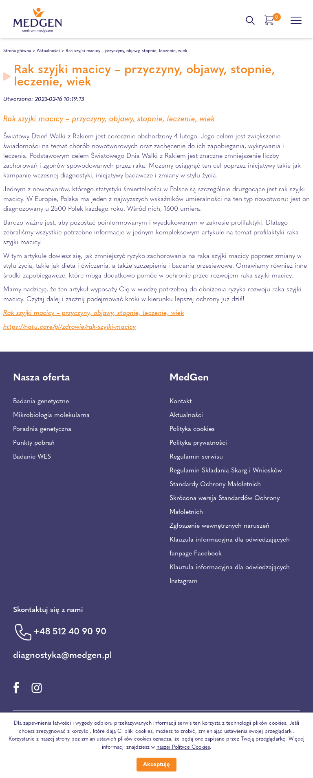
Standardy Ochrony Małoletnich (215, 484)
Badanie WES (32, 457)
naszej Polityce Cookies (183, 747)
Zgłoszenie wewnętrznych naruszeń (219, 526)
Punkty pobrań (34, 443)
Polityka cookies (192, 429)
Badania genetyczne (41, 401)
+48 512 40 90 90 (69, 632)
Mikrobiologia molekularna (51, 415)
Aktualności (48, 51)
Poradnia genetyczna (42, 429)
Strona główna (17, 51)
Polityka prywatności (198, 443)
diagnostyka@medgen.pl (62, 655)
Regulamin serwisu (196, 457)
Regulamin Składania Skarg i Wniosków (226, 471)
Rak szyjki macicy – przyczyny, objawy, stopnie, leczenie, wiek (109, 119)
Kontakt (181, 401)
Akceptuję (156, 765)
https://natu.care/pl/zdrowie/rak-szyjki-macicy (69, 327)
